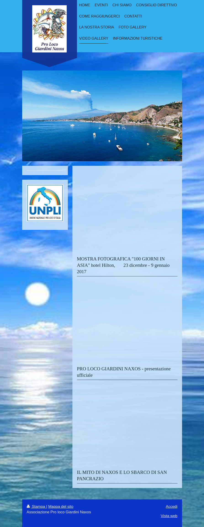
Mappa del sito (60, 506)
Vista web (169, 516)
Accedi (172, 506)
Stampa (36, 506)
